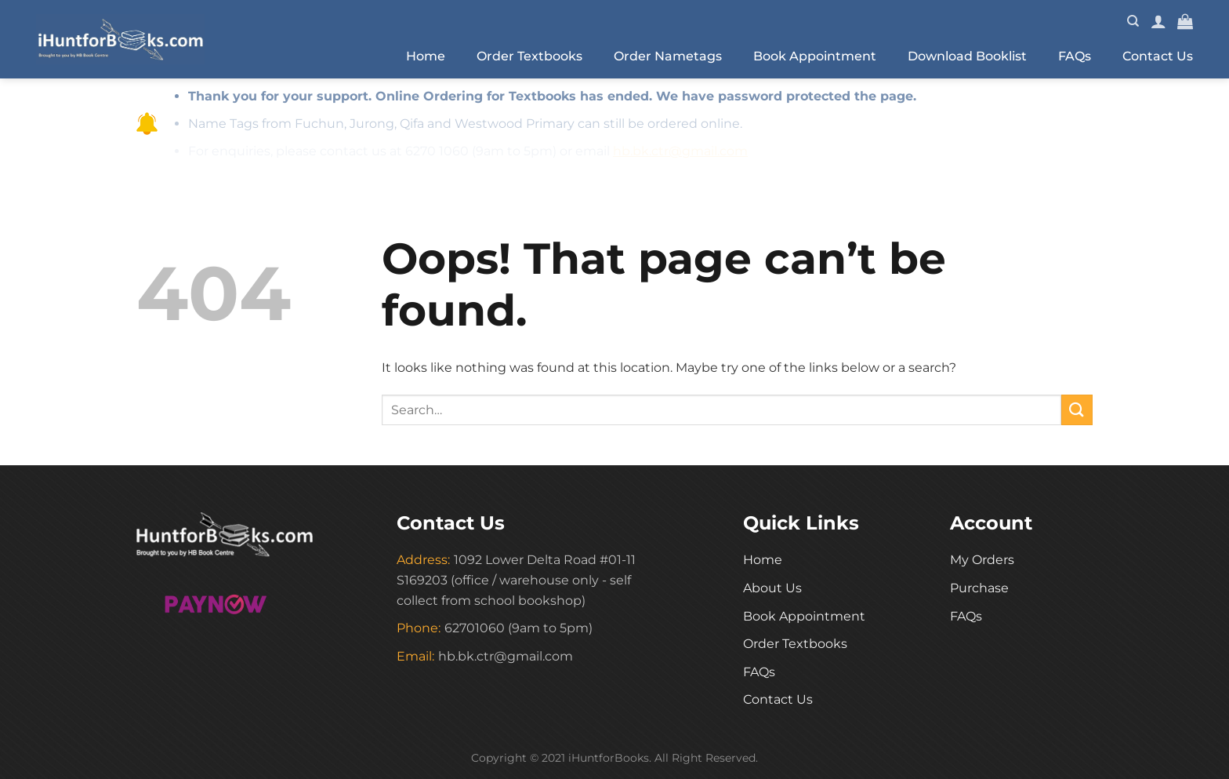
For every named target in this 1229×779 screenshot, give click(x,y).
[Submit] (1077, 410)
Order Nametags (668, 56)
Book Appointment (814, 56)
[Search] (1133, 21)
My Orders (982, 559)
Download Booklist (967, 56)
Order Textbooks (529, 56)
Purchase (979, 588)
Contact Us (1157, 56)
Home (425, 56)
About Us (772, 588)
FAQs (1074, 56)
